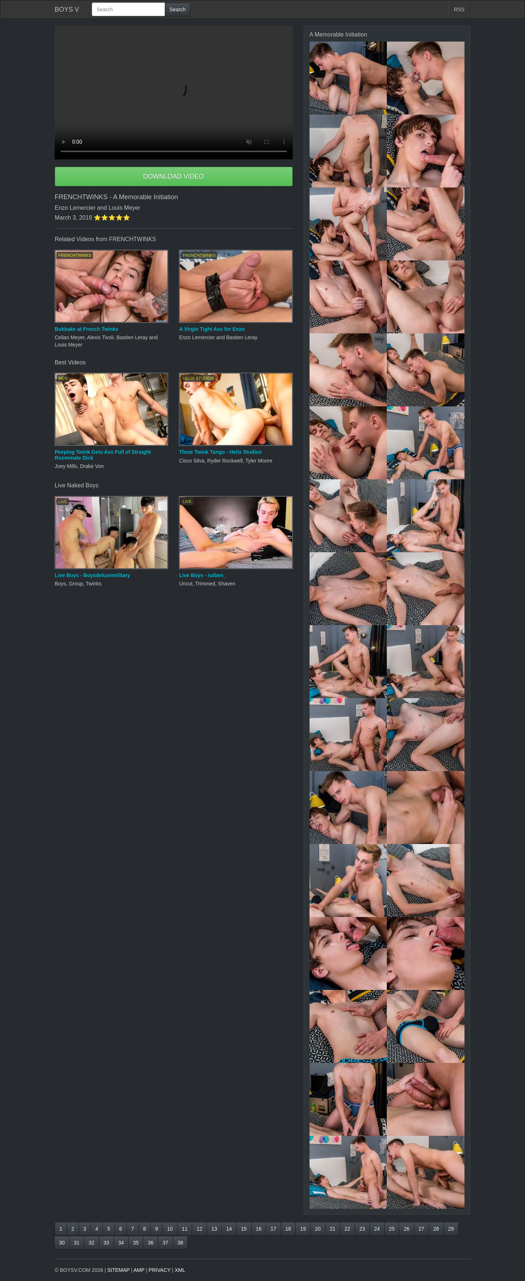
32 (91, 1243)
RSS (459, 9)
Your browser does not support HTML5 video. (174, 92)
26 (406, 1229)
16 (259, 1229)
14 (229, 1229)
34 (121, 1243)
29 (451, 1229)
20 (318, 1229)
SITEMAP (118, 1270)
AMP (138, 1270)
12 (199, 1229)
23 (362, 1229)
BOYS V (67, 9)
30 (62, 1243)
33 (106, 1243)
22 (347, 1229)
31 (77, 1243)
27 (421, 1229)
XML (180, 1270)
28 (436, 1229)
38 (180, 1243)
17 (273, 1229)
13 (214, 1229)
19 (303, 1229)
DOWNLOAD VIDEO (173, 176)
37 (165, 1243)
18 (288, 1229)
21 (333, 1229)
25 (392, 1229)
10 (170, 1229)
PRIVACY (160, 1270)
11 (185, 1229)
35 (136, 1243)
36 (150, 1243)
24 (377, 1229)
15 (244, 1229)
